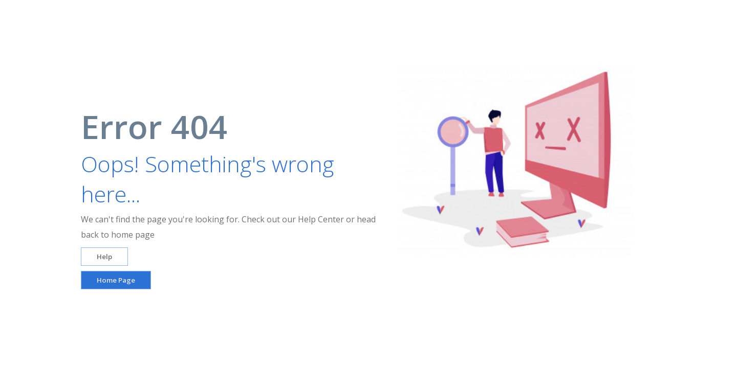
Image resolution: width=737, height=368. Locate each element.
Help (104, 256)
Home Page (116, 280)
